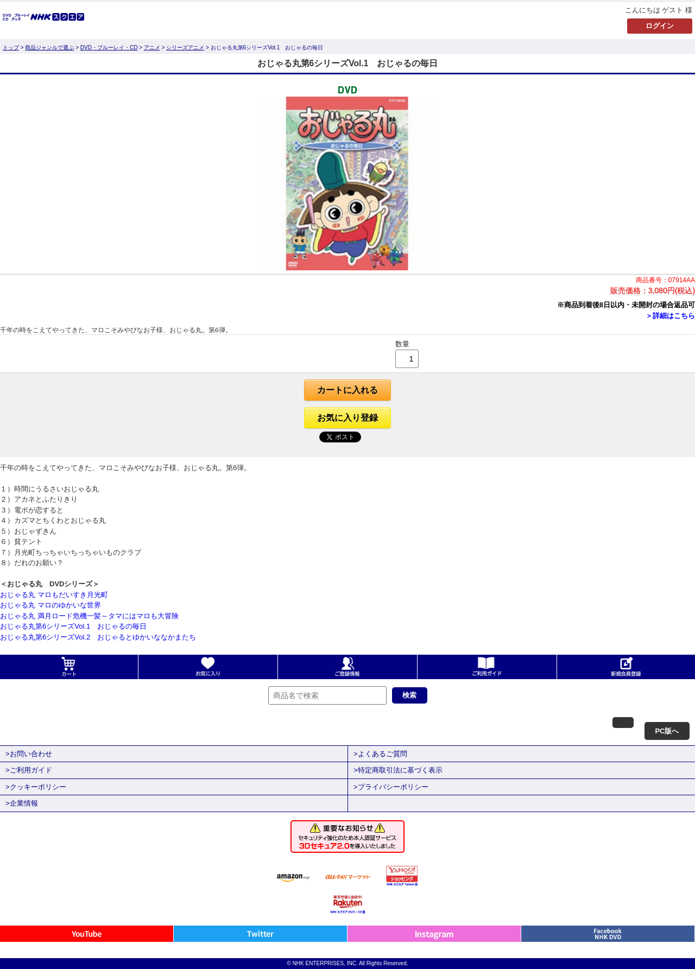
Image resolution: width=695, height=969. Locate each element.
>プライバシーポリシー (390, 787)
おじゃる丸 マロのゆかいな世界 (50, 605)
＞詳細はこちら (670, 316)
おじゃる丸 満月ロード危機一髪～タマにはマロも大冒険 (89, 616)
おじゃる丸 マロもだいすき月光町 (54, 595)
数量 (402, 344)
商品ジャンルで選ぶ (49, 47)
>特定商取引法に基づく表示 (398, 770)
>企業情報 (21, 803)
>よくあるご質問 (380, 754)
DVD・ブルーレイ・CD (109, 47)
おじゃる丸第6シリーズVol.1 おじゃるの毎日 (73, 626)
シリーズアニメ (185, 47)
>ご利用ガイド (28, 770)
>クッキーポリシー (35, 787)
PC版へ (667, 731)
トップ (11, 47)
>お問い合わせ (28, 754)
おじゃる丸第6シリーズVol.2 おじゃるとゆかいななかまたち (98, 637)
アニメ (152, 47)
